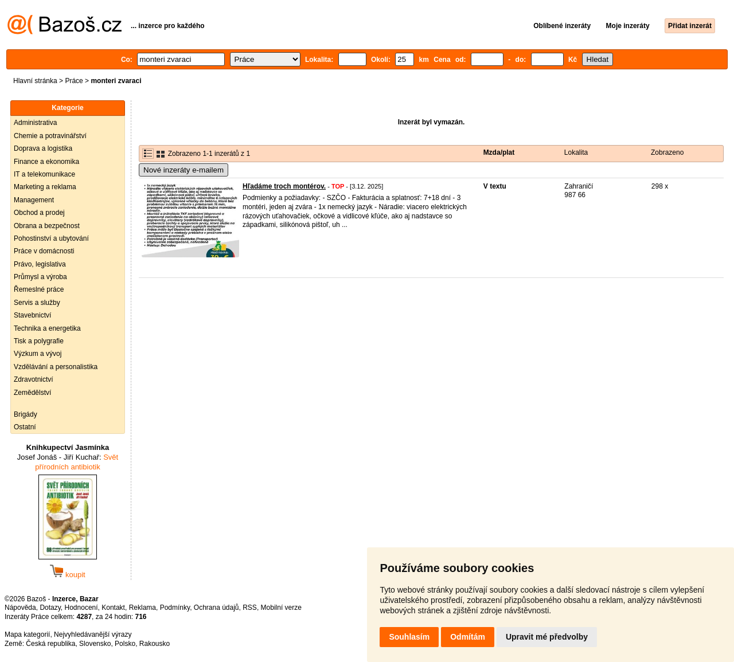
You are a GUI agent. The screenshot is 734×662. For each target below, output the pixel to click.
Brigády (25, 414)
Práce (74, 81)
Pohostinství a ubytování (51, 238)
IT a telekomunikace (44, 174)
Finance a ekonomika (46, 162)
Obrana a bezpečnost (47, 226)
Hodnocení (81, 608)
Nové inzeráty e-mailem (183, 170)
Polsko (125, 644)
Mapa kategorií (27, 634)
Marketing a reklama (45, 187)
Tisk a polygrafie (39, 341)
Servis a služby (37, 303)
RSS (250, 608)
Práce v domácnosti (44, 251)
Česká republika (50, 644)
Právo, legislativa (40, 264)
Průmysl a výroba (40, 277)
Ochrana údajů (216, 608)
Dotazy (50, 608)
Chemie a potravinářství (50, 136)
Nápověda (20, 608)
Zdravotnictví (33, 379)
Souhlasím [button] (409, 636)
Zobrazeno (667, 152)
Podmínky (175, 608)
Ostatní (25, 427)
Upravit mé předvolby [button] (547, 636)
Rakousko (154, 644)
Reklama (142, 608)
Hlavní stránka (35, 81)
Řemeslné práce (39, 289)
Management (34, 200)
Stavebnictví (32, 315)
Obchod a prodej (39, 213)
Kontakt (113, 608)
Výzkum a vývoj (37, 354)
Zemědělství (32, 393)
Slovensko (95, 644)
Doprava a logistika (43, 148)
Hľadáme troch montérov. (284, 186)
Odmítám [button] (467, 636)
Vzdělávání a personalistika (55, 367)
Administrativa (35, 123)
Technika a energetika (47, 328)
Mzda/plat (499, 152)
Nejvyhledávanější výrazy (92, 634)
